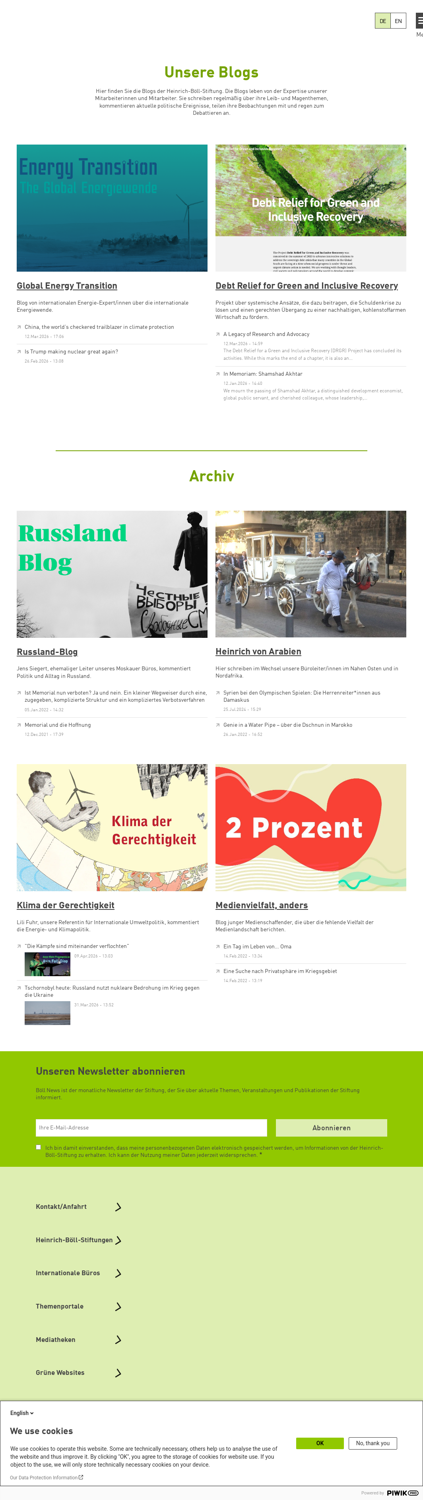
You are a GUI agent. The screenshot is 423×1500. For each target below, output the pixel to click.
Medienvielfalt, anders (261, 906)
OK (320, 1443)
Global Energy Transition (67, 286)
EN (398, 21)
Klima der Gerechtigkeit (65, 906)
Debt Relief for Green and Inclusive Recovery (306, 286)
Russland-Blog (47, 652)
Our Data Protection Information (44, 1478)
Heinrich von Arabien (258, 652)
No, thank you (373, 1443)
